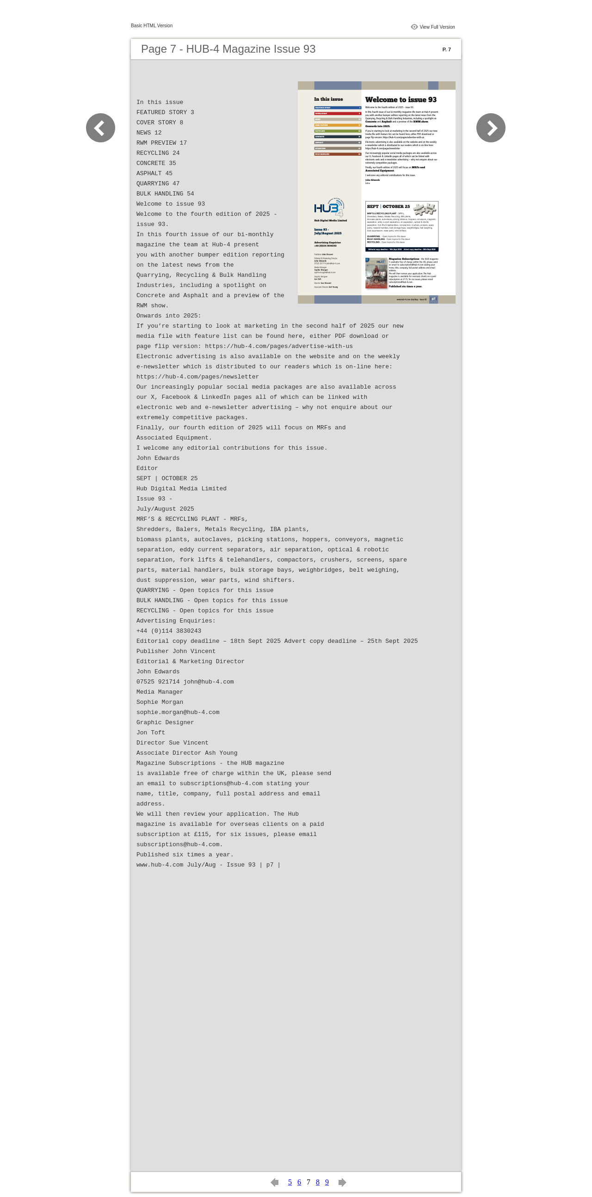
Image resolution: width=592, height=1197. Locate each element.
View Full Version (437, 27)
